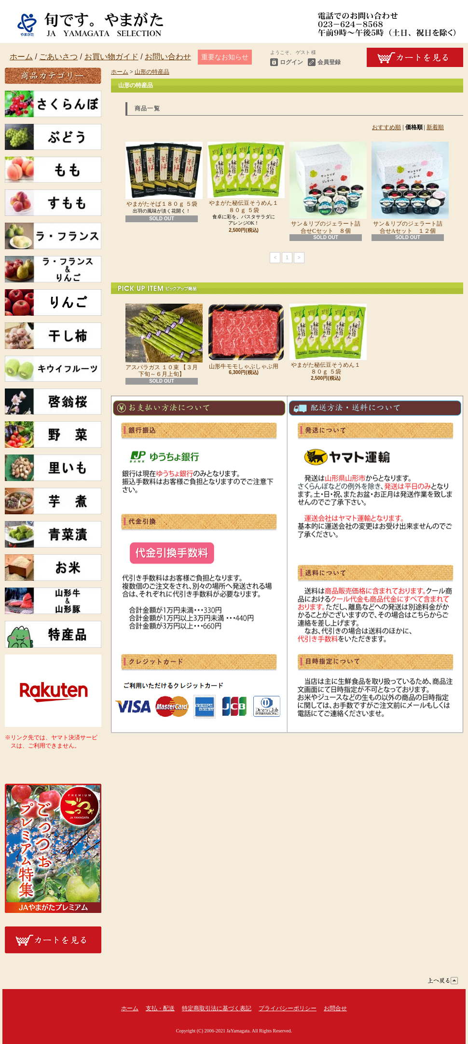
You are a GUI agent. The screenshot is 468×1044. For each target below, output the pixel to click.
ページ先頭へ (442, 980)
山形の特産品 (152, 71)
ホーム (21, 57)
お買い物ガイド (111, 57)
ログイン (291, 62)
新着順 (435, 127)
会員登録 (329, 62)
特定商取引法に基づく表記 (216, 1008)
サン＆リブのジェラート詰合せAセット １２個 (408, 188)
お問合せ (335, 1008)
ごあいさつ (58, 57)
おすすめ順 (386, 127)
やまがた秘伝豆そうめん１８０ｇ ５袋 (243, 177)
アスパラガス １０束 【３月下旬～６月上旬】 (161, 340)
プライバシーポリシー (288, 1008)
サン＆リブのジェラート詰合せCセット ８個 (325, 188)
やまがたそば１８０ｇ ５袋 (161, 174)
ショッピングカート (415, 57)
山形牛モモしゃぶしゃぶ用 (243, 337)
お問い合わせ (168, 57)
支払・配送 (160, 1008)
